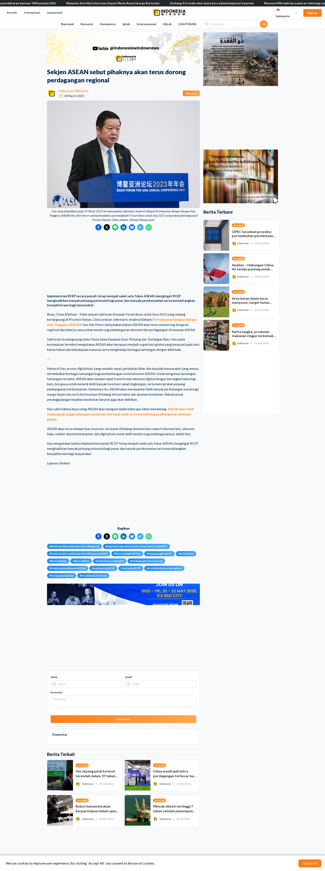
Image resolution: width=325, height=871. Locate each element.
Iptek (126, 24)
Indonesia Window (73, 91)
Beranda (12, 12)
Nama (55, 677)
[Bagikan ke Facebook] (98, 227)
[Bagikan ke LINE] (115, 227)
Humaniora (108, 24)
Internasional (146, 24)
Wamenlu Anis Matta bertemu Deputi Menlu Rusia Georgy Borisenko (120, 3)
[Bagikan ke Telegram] (140, 227)
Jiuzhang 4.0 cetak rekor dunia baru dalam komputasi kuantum (219, 3)
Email (129, 677)
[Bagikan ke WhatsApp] (149, 227)
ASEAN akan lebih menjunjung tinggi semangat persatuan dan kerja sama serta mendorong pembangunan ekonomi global (120, 414)
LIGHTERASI (187, 24)
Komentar (57, 692)
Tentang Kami (32, 12)
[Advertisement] (123, 263)
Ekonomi (86, 24)
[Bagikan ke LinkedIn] (123, 227)
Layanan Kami (54, 12)
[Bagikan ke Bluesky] (132, 227)
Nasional (67, 24)
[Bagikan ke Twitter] (107, 227)
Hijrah (167, 24)
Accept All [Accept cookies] (310, 863)
